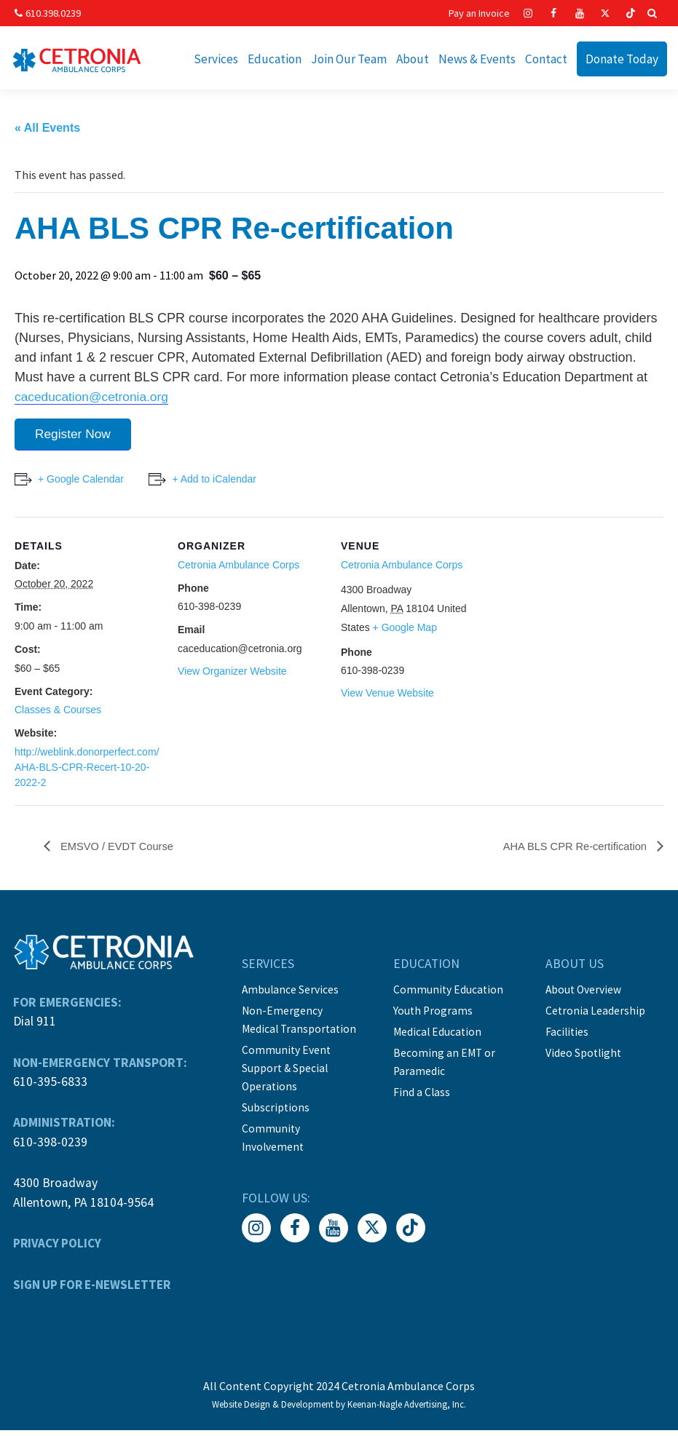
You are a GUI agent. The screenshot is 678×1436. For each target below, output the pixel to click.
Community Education (449, 995)
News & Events (477, 59)
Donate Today (622, 59)
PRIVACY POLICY (56, 1249)
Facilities (568, 1035)
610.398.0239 (46, 13)
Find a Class (422, 1094)
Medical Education (438, 1035)
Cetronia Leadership (596, 1015)
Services (216, 59)
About (412, 59)
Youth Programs (433, 1015)
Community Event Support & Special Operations (285, 1070)
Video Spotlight (585, 1056)
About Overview (585, 995)
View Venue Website (387, 698)
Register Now (75, 438)
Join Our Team (349, 59)
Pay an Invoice (479, 13)
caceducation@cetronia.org (94, 399)
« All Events (47, 130)
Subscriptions (274, 1108)
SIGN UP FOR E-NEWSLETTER (92, 1290)
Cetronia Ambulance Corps (238, 570)
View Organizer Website (232, 676)
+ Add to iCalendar (218, 484)
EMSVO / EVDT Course (121, 852)
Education (274, 59)
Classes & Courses (58, 715)
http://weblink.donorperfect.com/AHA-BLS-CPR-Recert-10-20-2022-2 (87, 772)
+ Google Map (405, 632)
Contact (546, 59)
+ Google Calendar (81, 484)
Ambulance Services (289, 995)
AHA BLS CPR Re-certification (569, 852)
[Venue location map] (581, 622)
